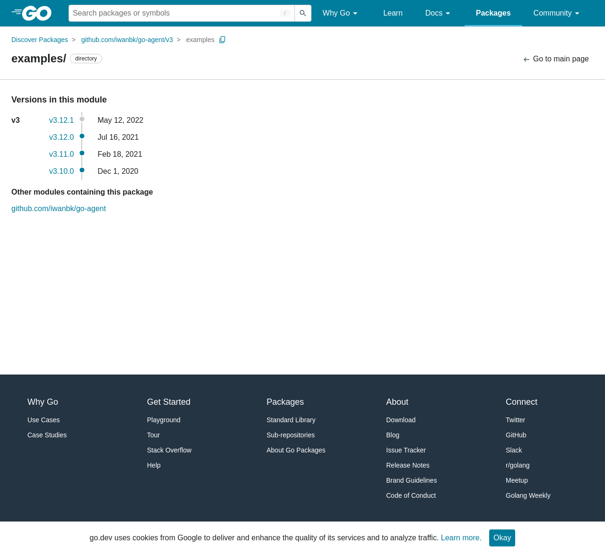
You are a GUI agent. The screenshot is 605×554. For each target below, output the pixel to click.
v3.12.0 (61, 137)
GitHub (516, 435)
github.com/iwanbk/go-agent (58, 209)
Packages (493, 13)
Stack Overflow (169, 450)
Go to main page (555, 59)
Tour (153, 435)
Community (558, 13)
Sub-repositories (291, 435)
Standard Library (291, 420)
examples (200, 39)
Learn (393, 13)
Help (154, 465)
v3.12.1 (61, 120)
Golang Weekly (528, 495)
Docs (439, 13)
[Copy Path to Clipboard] (222, 39)
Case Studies (47, 435)
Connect (521, 402)
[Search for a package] (182, 13)
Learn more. (461, 538)
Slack (514, 450)
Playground (164, 420)
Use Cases (43, 420)
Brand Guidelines (411, 480)
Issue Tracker (406, 450)
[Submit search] (302, 13)
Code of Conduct (411, 495)
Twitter (515, 420)
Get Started (168, 402)
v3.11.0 (61, 154)
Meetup (517, 480)
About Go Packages (296, 450)
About (397, 402)
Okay (502, 538)
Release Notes (408, 465)
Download (400, 420)
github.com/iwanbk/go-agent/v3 (127, 39)
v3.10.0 (61, 171)
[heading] (40, 13)
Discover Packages (39, 39)
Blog (392, 435)
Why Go (342, 13)
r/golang (518, 465)
